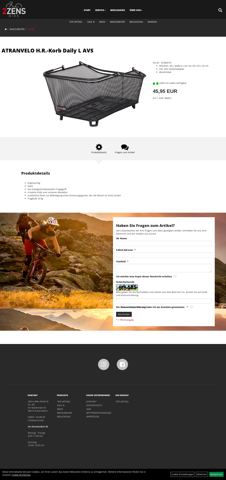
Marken (152, 21)
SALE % (91, 21)
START (87, 10)
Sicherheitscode (125, 281)
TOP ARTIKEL (76, 21)
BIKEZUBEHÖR (117, 21)
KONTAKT (91, 401)
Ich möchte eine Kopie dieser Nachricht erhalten (144, 276)
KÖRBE (31, 29)
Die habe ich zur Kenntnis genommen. (150, 307)
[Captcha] (164, 301)
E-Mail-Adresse (124, 249)
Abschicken (124, 314)
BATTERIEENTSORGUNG (97, 412)
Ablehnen (202, 474)
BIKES (102, 21)
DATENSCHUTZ (94, 405)
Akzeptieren (216, 474)
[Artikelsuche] (220, 10)
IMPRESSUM (92, 416)
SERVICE (100, 10)
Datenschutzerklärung (133, 307)
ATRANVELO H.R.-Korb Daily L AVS (47, 50)
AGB (88, 409)
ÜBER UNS (136, 10)
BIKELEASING (117, 10)
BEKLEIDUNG (136, 21)
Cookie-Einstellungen (182, 474)
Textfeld (121, 261)
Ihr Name (121, 238)
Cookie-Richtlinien (21, 474)
